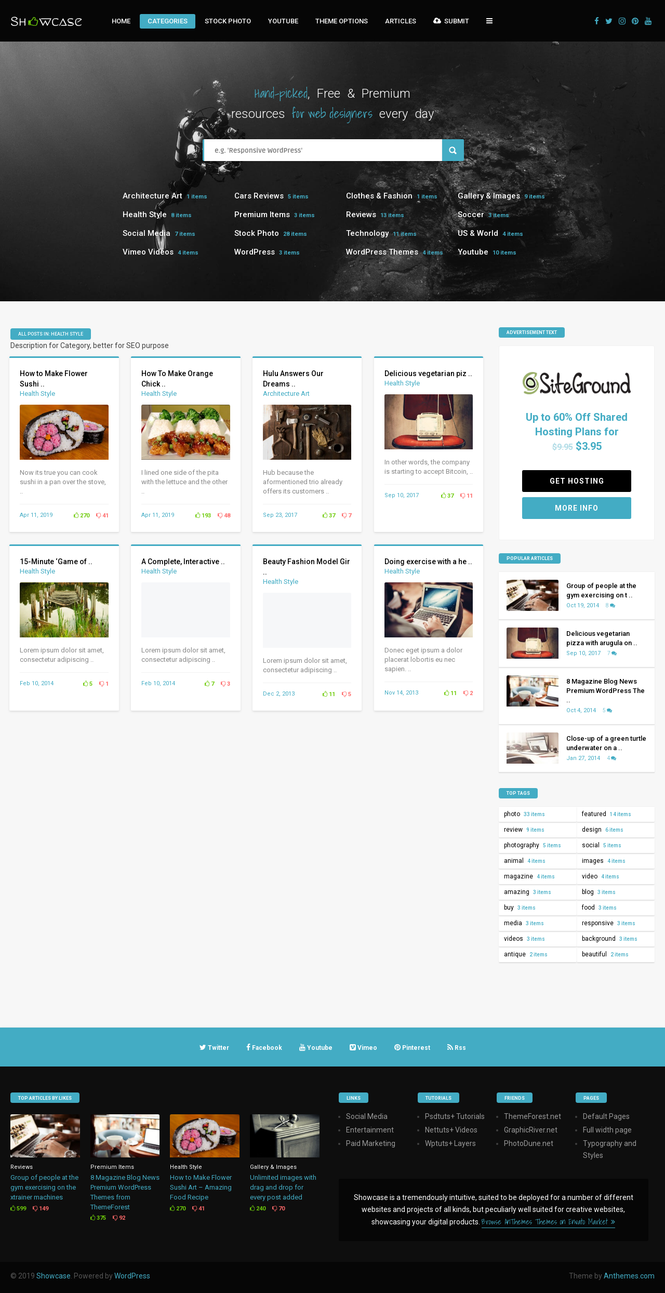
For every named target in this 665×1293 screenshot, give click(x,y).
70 (278, 1208)
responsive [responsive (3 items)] (608, 923)
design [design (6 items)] (602, 829)
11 (466, 495)
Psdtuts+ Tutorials (455, 1116)
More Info (576, 508)
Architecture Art (152, 196)
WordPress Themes (382, 252)
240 (257, 1208)
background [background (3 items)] (609, 938)
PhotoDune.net (528, 1143)
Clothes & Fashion (379, 196)
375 (98, 1218)
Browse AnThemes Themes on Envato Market (548, 1222)
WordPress (254, 252)
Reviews (361, 214)
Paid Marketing (370, 1143)
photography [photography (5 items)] (532, 845)
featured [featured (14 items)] (606, 814)
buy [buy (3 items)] (520, 907)
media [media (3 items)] (524, 923)
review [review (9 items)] (524, 829)
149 (40, 1208)
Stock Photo (228, 21)
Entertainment (370, 1130)
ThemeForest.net (532, 1116)
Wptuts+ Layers (450, 1143)
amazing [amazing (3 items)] (527, 892)
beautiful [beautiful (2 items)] (605, 954)
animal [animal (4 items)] (525, 860)
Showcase (53, 1276)
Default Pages (606, 1116)
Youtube (283, 21)
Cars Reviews (259, 196)
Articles (400, 21)
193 (203, 515)
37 (329, 515)
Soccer (471, 214)
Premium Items (262, 214)
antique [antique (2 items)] (526, 954)
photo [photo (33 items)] (524, 814)
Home (121, 21)
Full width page (607, 1130)
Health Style (145, 214)
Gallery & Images (489, 196)
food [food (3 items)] (599, 907)
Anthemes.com (629, 1276)
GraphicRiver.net (530, 1130)
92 (119, 1218)
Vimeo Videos (148, 252)
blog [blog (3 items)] (599, 892)
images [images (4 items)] (604, 860)
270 (81, 515)
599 (18, 1208)
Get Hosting (577, 481)
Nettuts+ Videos (451, 1130)
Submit (451, 21)
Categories (168, 21)
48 (224, 515)
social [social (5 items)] (601, 845)
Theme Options (341, 21)
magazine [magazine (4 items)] (529, 876)
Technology (367, 233)
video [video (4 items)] (600, 876)
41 (102, 515)
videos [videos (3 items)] (524, 938)
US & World (478, 233)
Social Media (146, 233)
